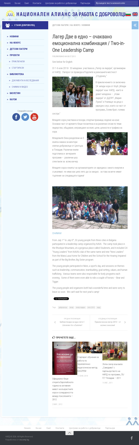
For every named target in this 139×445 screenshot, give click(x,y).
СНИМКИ (57, 233)
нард (98, 307)
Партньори (84, 3)
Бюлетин (15, 93)
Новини (86, 25)
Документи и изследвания (25, 80)
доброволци (63, 307)
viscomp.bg (24, 440)
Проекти (15, 55)
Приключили (18, 61)
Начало (7, 3)
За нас (17, 3)
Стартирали (18, 68)
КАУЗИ (13, 99)
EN (135, 14)
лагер (71, 307)
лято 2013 (91, 307)
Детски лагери (60, 25)
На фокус (75, 25)
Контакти (36, 3)
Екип (26, 3)
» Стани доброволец (20, 25)
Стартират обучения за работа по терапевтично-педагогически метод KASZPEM (88, 364)
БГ (128, 14)
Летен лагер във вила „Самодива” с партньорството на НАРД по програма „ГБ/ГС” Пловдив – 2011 (113, 371)
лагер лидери (80, 307)
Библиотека (17, 74)
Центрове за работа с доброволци (60, 3)
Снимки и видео (20, 87)
